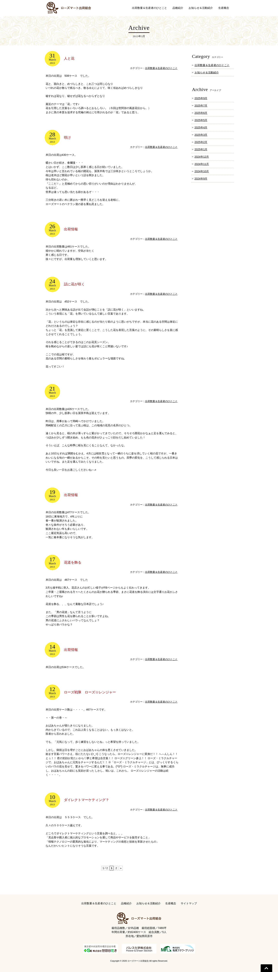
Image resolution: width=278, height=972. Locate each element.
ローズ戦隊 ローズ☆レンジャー (90, 692)
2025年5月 (201, 120)
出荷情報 (71, 229)
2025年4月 (201, 127)
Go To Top (266, 968)
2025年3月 (201, 134)
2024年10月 (202, 171)
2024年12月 (202, 156)
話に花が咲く (74, 284)
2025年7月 (201, 105)
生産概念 (170, 903)
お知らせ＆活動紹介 (207, 72)
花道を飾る (72, 562)
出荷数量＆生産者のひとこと (161, 68)
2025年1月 (201, 149)
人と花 (69, 58)
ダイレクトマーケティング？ (86, 800)
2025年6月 (201, 112)
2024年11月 (202, 164)
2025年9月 (201, 98)
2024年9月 (201, 178)
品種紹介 (126, 903)
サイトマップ (189, 903)
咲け (67, 137)
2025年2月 (201, 142)
